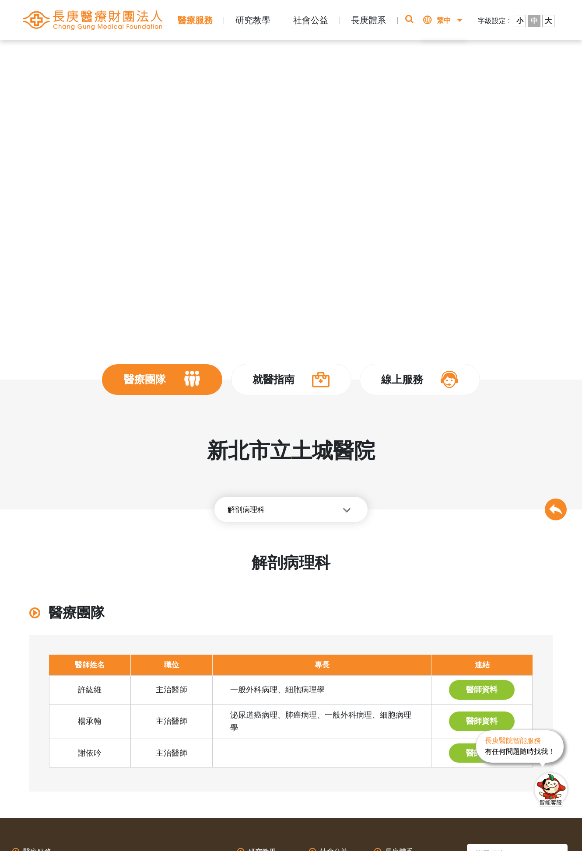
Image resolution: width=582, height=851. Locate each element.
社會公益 (310, 20)
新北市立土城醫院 (187, 53)
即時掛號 (378, 57)
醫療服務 (195, 20)
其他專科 (266, 53)
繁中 (444, 20)
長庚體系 (368, 20)
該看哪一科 (449, 57)
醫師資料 (482, 689)
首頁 (82, 53)
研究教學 (252, 20)
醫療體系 (142, 53)
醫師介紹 (234, 53)
